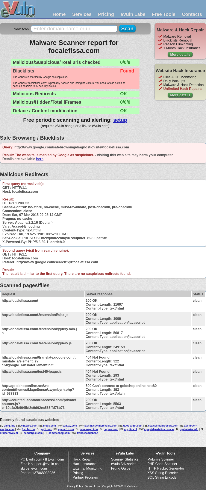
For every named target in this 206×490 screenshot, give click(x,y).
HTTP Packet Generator (165, 468)
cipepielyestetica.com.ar (159, 429)
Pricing (106, 14)
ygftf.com (46, 429)
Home (59, 14)
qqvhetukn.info (189, 429)
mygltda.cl (130, 429)
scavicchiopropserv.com (163, 425)
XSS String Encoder (162, 473)
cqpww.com (111, 429)
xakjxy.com (70, 425)
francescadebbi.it (87, 433)
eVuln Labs (132, 14)
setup (120, 120)
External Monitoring (87, 468)
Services (82, 14)
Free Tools (164, 14)
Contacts (192, 14)
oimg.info (9, 425)
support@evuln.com (46, 464)
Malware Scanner (160, 459)
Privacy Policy (75, 486)
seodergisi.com (33, 433)
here (39, 159)
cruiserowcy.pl (9, 433)
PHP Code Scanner (162, 464)
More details (180, 54)
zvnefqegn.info (89, 429)
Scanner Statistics (125, 459)
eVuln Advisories (123, 464)
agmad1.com (66, 429)
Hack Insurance (85, 464)
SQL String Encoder (162, 477)
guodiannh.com (132, 425)
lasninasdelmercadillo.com (100, 425)
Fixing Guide (120, 468)
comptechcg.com (59, 433)
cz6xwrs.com (29, 425)
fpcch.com (28, 429)
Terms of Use (92, 486)
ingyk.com (49, 425)
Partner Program (85, 477)
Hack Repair (82, 459)
